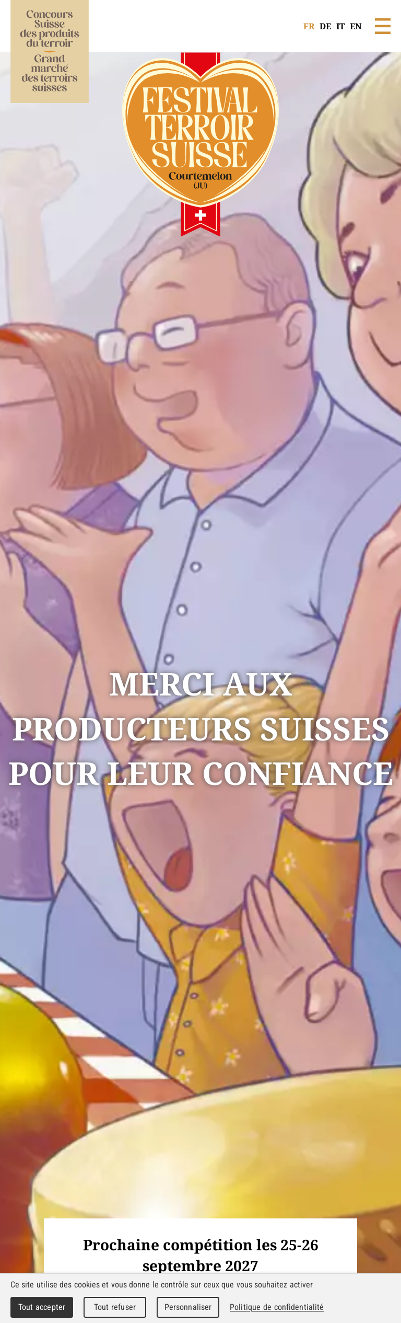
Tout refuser (115, 1307)
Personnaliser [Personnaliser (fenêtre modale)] (188, 1307)
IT (340, 26)
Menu (383, 26)
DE (325, 26)
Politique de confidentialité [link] (277, 1307)
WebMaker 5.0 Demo (49, 65)
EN (356, 26)
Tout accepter (41, 1307)
